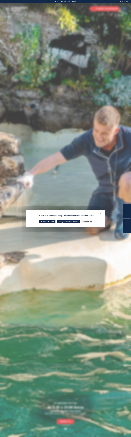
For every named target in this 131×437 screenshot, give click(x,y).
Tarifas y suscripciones (126, 214)
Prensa (74, 1)
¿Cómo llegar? (126, 229)
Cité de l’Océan (123, 1)
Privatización (65, 1)
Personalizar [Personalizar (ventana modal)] (87, 221)
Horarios (126, 222)
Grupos (56, 1)
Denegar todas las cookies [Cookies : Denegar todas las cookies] (68, 221)
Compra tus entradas (126, 207)
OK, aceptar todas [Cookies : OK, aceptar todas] (47, 221)
